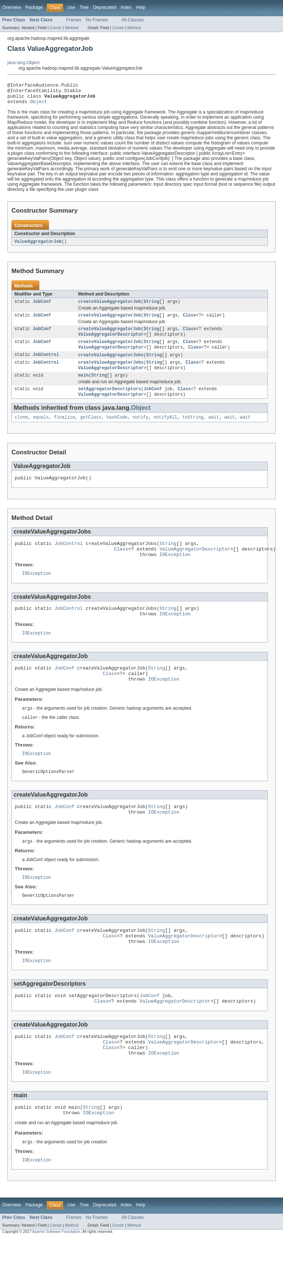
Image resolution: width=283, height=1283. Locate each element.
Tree (84, 7)
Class (189, 321)
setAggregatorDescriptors (109, 400)
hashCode (116, 430)
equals (41, 430)
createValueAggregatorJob (109, 307)
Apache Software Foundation (56, 1277)
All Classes (133, 19)
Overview (11, 7)
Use (71, 7)
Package (34, 7)
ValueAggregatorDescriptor (111, 342)
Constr (56, 27)
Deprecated (104, 7)
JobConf (42, 307)
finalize (64, 430)
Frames (73, 19)
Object (38, 105)
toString (192, 430)
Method (71, 27)
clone (21, 430)
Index (126, 7)
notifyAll (165, 430)
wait (214, 430)
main (83, 386)
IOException (175, 571)
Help (140, 7)
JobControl (46, 364)
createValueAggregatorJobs (111, 364)
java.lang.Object (23, 62)
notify (141, 430)
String (152, 307)
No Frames (97, 19)
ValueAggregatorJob (38, 246)
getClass (90, 430)
